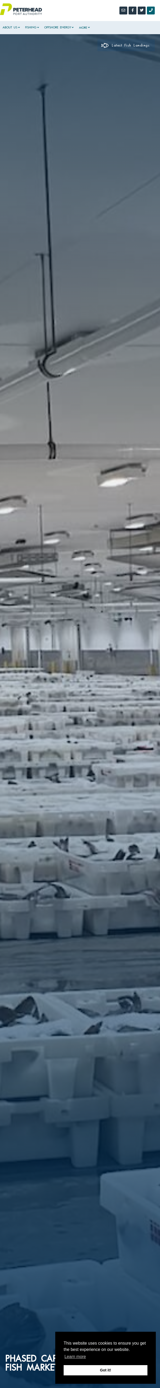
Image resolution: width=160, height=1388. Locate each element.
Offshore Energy (57, 27)
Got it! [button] (105, 1370)
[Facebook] (132, 10)
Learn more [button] (75, 1356)
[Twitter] (142, 10)
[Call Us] (151, 10)
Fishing (30, 27)
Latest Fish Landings (125, 45)
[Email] (123, 10)
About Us (10, 27)
